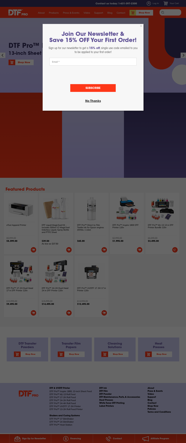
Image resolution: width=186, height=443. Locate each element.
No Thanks (93, 101)
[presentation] (93, 75)
